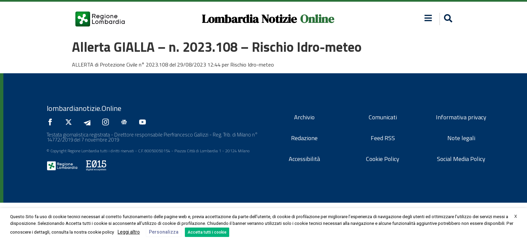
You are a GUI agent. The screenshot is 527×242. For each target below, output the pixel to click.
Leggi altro (129, 232)
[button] (447, 19)
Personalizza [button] (163, 232)
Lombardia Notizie (249, 19)
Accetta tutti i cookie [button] (207, 232)
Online (317, 19)
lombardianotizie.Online (84, 108)
